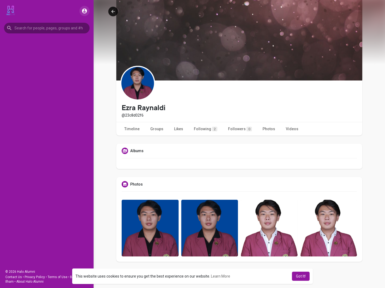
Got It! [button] (301, 276)
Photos (269, 129)
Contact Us (13, 277)
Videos (292, 129)
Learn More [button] (220, 276)
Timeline (132, 129)
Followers (240, 129)
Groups (156, 129)
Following (205, 129)
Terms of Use (57, 277)
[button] (47, 28)
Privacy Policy (35, 277)
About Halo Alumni (30, 281)
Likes (178, 129)
